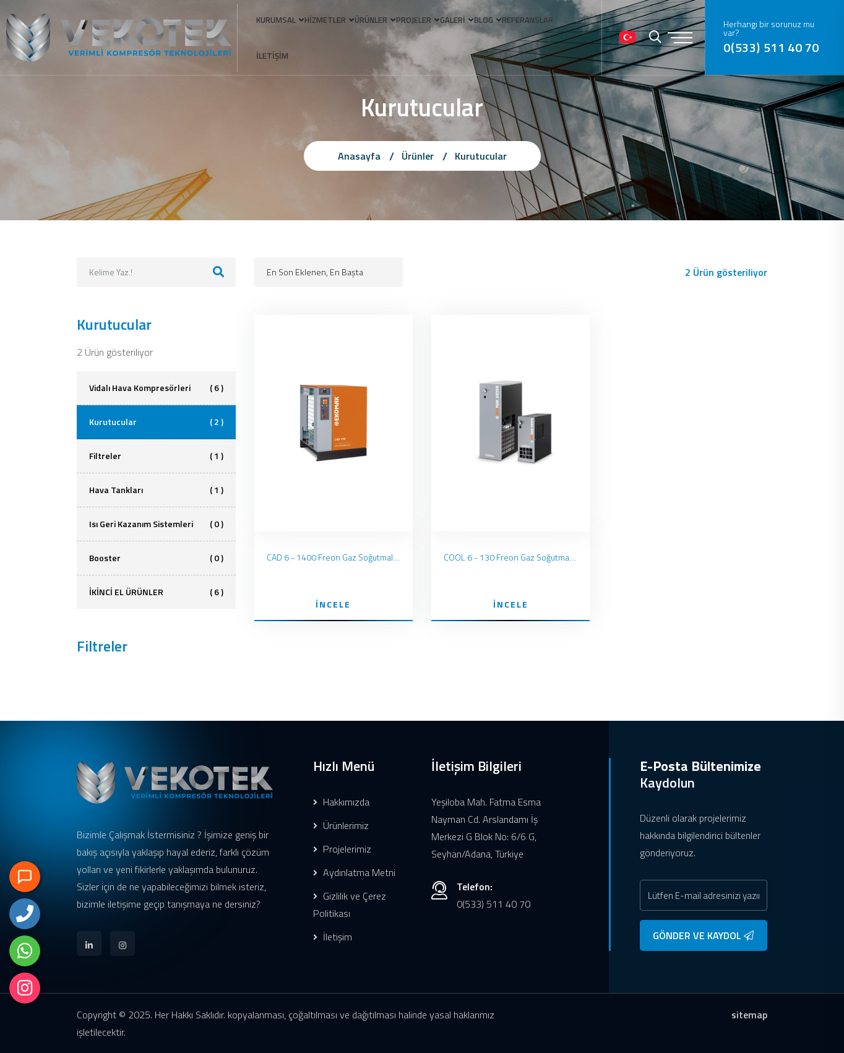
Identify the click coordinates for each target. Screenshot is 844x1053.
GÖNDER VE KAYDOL (703, 935)
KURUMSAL (265, 33)
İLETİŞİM (262, 101)
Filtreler (156, 456)
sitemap (749, 1014)
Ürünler (418, 155)
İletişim (332, 936)
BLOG (507, 33)
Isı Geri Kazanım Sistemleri (156, 524)
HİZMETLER (321, 33)
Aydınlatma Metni (354, 872)
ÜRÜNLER (374, 33)
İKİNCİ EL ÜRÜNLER (156, 592)
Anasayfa (359, 155)
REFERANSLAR (557, 33)
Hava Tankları (156, 490)
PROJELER (423, 33)
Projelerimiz (342, 848)
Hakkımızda (341, 801)
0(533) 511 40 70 (778, 77)
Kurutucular (481, 155)
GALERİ (469, 33)
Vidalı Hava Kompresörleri (156, 388)
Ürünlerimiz (341, 825)
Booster (156, 558)
